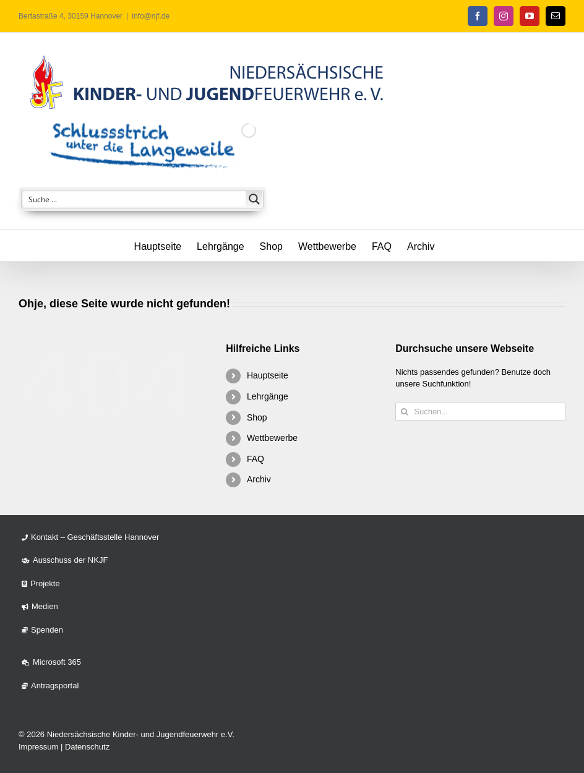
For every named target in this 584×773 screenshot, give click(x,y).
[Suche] (404, 412)
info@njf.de (151, 16)
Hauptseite (267, 375)
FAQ (255, 459)
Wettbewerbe (272, 438)
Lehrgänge (267, 396)
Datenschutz (87, 746)
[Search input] (134, 199)
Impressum (38, 746)
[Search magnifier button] (254, 199)
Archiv (259, 479)
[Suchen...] (480, 412)
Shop (257, 417)
